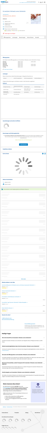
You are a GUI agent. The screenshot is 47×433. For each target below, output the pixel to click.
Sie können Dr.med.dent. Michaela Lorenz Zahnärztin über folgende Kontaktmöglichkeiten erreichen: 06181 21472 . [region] (23, 350)
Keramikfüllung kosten (30, 323)
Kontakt (37, 37)
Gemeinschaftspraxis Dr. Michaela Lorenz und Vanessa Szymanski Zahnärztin (18, 285)
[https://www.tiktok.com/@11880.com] (9, 428)
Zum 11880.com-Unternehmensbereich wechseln (27, 2)
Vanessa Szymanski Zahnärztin (8, 290)
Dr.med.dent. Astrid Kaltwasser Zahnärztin (11, 296)
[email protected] (5, 350)
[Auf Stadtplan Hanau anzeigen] (45, 153)
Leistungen (14, 37)
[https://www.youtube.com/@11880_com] (15, 428)
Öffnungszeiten (7, 37)
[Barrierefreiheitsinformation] (43, 2)
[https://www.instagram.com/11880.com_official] (6, 428)
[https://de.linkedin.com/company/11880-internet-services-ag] (12, 428)
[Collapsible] (44, 338)
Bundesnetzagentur (6, 387)
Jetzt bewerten (23, 144)
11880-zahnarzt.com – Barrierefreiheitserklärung (8, 318)
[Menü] (45, 2)
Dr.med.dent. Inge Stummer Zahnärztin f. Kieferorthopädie (14, 302)
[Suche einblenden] (39, 2)
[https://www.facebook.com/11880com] (3, 428)
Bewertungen (22, 37)
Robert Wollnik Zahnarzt (7, 308)
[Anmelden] (41, 2)
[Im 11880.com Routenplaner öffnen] (43, 153)
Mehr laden (23, 279)
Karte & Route (30, 37)
